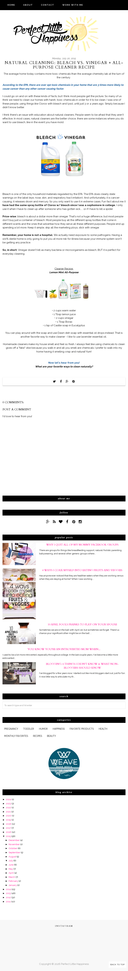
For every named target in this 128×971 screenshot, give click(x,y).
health (103, 729)
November (14, 844)
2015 (8, 836)
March (12, 877)
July (11, 860)
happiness (59, 729)
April (11, 872)
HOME (11, 5)
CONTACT (47, 5)
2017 (8, 828)
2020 (8, 815)
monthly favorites (16, 736)
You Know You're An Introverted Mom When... (64, 649)
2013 (8, 893)
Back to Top (117, 964)
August (12, 856)
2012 (8, 897)
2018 (8, 824)
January (13, 885)
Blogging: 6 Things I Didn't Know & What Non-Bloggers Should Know (82, 665)
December (14, 840)
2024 (8, 799)
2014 (8, 889)
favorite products (82, 729)
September (14, 852)
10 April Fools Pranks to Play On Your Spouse (82, 624)
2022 (8, 807)
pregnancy (11, 729)
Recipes (37, 736)
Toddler (28, 729)
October (13, 848)
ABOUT (28, 5)
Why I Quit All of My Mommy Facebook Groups (82, 545)
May (11, 868)
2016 (8, 832)
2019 (8, 819)
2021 (8, 811)
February (13, 881)
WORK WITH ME (72, 5)
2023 (8, 803)
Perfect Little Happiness (75, 964)
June (11, 864)
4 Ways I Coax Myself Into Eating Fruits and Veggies (82, 570)
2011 (8, 901)
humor (43, 729)
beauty (51, 736)
